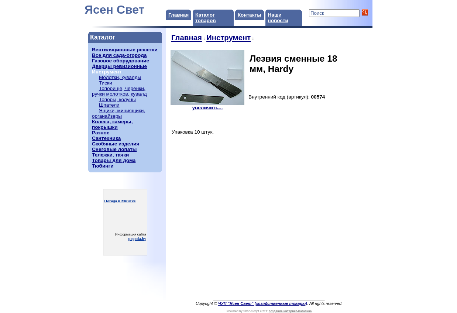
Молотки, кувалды (120, 77)
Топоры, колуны (117, 99)
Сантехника (106, 138)
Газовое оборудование (120, 60)
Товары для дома (113, 160)
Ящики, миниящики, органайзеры (118, 113)
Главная (178, 15)
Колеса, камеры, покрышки (112, 124)
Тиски (105, 83)
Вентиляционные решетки (125, 49)
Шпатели (109, 105)
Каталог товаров (205, 17)
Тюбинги (103, 166)
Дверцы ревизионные (119, 66)
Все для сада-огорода (119, 55)
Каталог (102, 37)
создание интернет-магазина (290, 311)
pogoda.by (137, 238)
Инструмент (228, 38)
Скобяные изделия (115, 144)
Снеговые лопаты (114, 149)
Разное (100, 132)
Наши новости (278, 17)
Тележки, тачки (110, 155)
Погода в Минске (119, 201)
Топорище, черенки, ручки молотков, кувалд (119, 91)
